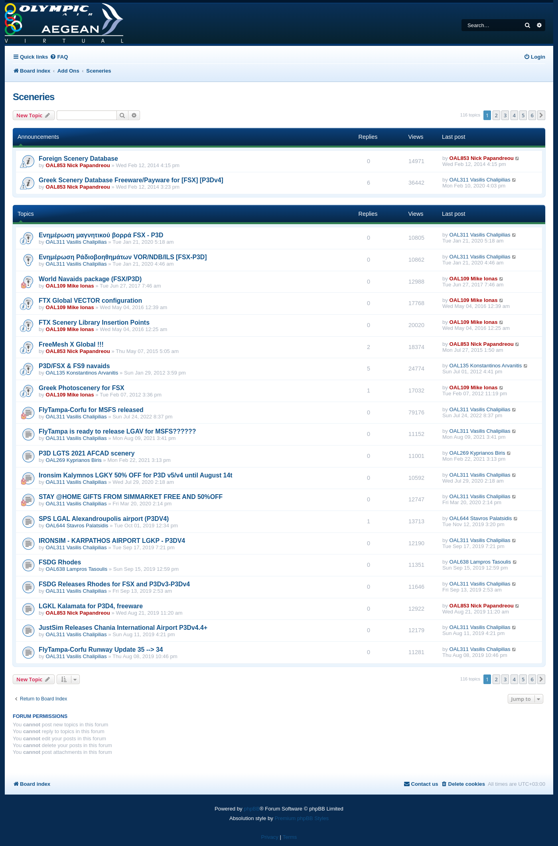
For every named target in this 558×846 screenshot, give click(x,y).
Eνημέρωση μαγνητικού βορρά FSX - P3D (101, 235)
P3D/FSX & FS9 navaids (74, 366)
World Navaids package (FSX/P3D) (90, 279)
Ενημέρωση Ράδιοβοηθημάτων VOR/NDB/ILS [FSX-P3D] (123, 257)
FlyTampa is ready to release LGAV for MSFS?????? (117, 431)
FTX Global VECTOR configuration (90, 300)
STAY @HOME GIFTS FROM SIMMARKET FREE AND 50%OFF (131, 496)
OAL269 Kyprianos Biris (74, 460)
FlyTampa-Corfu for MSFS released (91, 409)
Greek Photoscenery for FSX (81, 388)
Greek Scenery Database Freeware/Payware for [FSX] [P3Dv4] (131, 180)
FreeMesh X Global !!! (71, 344)
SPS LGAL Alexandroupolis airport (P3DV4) (104, 518)
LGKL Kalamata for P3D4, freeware (91, 606)
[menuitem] (59, 57)
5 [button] (523, 115)
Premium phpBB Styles (302, 818)
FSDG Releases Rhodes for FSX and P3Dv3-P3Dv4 (114, 584)
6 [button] (532, 115)
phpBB (252, 809)
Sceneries (33, 96)
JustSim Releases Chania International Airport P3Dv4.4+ (123, 627)
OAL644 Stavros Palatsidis (77, 526)
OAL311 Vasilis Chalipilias (480, 180)
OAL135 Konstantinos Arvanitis (82, 373)
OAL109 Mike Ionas (70, 286)
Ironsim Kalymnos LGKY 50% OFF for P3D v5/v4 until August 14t (136, 475)
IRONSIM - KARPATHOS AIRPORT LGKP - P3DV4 (112, 540)
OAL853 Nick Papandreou (78, 165)
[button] (541, 115)
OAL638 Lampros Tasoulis (76, 569)
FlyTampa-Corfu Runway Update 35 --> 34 (101, 649)
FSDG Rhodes (60, 562)
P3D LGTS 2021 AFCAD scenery (86, 453)
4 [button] (514, 115)
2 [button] (496, 115)
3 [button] (505, 115)
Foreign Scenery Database (78, 158)
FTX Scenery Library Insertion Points (94, 322)
